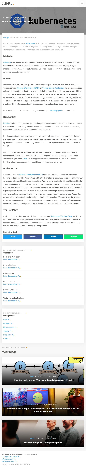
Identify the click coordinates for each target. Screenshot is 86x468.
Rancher (6, 123)
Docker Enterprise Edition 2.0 (31, 175)
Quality (6, 331)
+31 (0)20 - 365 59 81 (9, 457)
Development (8, 327)
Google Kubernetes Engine (53, 88)
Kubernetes (30, 43)
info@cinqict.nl (7, 459)
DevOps (6, 323)
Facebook (32, 237)
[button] (82, 3)
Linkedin (53, 237)
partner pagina (56, 110)
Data (5, 320)
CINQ (5, 339)
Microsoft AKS (34, 88)
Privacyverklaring (8, 461)
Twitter (12, 237)
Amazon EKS (22, 88)
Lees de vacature (10, 260)
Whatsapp (73, 237)
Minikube (7, 62)
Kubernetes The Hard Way (61, 216)
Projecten (7, 335)
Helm (25, 159)
